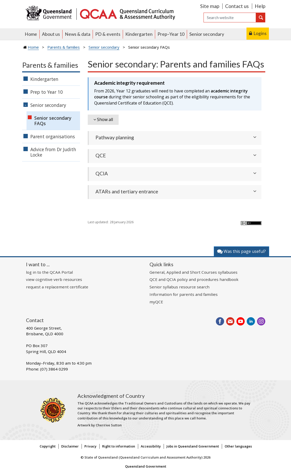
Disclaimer (70, 446)
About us (51, 34)
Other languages (238, 446)
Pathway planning (114, 137)
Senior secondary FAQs (52, 120)
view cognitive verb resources (54, 279)
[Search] (230, 17)
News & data (77, 34)
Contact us (237, 6)
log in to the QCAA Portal (49, 272)
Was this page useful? (241, 251)
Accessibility (151, 446)
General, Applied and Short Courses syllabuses (193, 272)
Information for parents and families (183, 294)
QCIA (101, 173)
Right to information (118, 446)
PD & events (107, 34)
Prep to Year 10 (46, 92)
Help (260, 6)
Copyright (48, 446)
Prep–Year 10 (170, 34)
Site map (209, 6)
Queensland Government (145, 466)
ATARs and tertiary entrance (126, 191)
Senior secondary (206, 34)
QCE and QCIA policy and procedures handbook (194, 279)
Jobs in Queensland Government (192, 446)
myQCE (156, 301)
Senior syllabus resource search (179, 286)
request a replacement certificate (57, 286)
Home (31, 34)
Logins (260, 33)
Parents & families (63, 47)
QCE (100, 155)
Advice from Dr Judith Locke (53, 152)
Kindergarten (139, 34)
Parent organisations (52, 136)
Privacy (90, 446)
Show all (105, 119)
